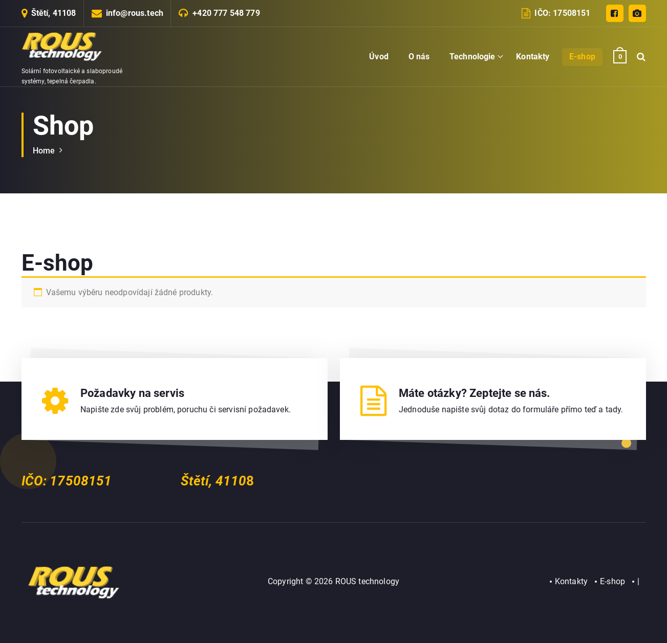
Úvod (379, 56)
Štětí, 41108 (53, 13)
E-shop (582, 56)
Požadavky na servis (132, 393)
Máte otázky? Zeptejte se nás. (474, 393)
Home (44, 151)
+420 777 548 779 (226, 13)
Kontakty (532, 56)
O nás (419, 56)
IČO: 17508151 (562, 13)
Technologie (472, 56)
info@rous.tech (134, 13)
